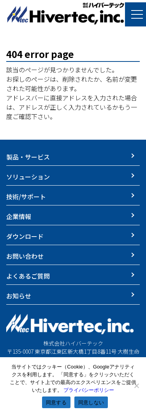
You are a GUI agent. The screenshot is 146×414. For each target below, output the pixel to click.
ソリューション (28, 176)
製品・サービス (28, 156)
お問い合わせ (25, 256)
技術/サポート (26, 196)
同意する (56, 402)
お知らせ (18, 295)
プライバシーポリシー (88, 390)
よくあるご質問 (28, 276)
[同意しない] (136, 385)
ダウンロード (25, 236)
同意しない (91, 402)
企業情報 (18, 216)
